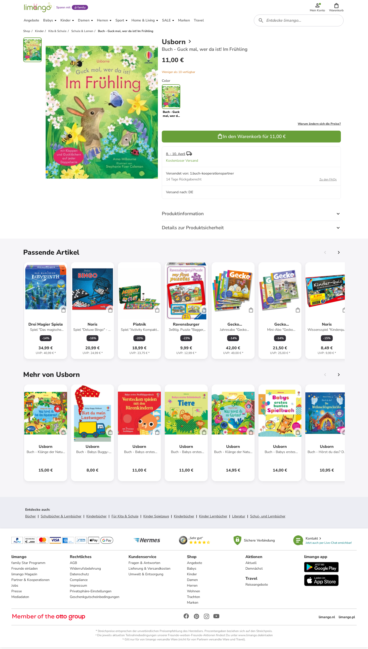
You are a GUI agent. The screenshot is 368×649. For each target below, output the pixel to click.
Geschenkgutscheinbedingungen (94, 598)
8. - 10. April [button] (175, 155)
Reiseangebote (256, 586)
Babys (191, 570)
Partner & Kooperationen (30, 581)
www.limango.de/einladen (255, 637)
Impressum (78, 587)
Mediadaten (20, 598)
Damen (192, 581)
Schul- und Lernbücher (267, 517)
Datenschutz (79, 576)
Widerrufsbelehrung (85, 570)
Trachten (193, 598)
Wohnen (193, 593)
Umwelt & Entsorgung (146, 576)
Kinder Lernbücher (213, 517)
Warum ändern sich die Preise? (319, 125)
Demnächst (254, 570)
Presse (16, 593)
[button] (336, 8)
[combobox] (299, 21)
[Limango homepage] (38, 8)
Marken (192, 604)
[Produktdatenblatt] (45, 312)
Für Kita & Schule (124, 517)
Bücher (30, 517)
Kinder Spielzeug (156, 517)
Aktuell (251, 564)
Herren (192, 587)
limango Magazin (24, 576)
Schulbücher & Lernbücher (61, 517)
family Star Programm (28, 564)
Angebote (194, 564)
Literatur (238, 517)
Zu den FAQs (328, 181)
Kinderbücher (96, 517)
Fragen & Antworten (144, 564)
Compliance (79, 581)
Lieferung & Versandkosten (149, 570)
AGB (73, 564)
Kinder (192, 576)
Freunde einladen (24, 570)
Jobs (14, 587)
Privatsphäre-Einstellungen (90, 593)
